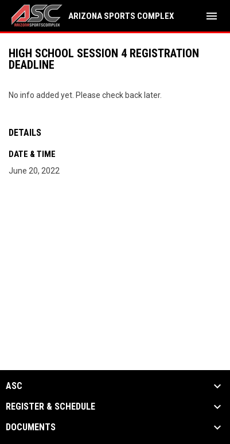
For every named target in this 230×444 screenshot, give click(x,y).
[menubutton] (212, 16)
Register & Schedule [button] (50, 406)
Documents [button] (31, 427)
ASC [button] (14, 386)
